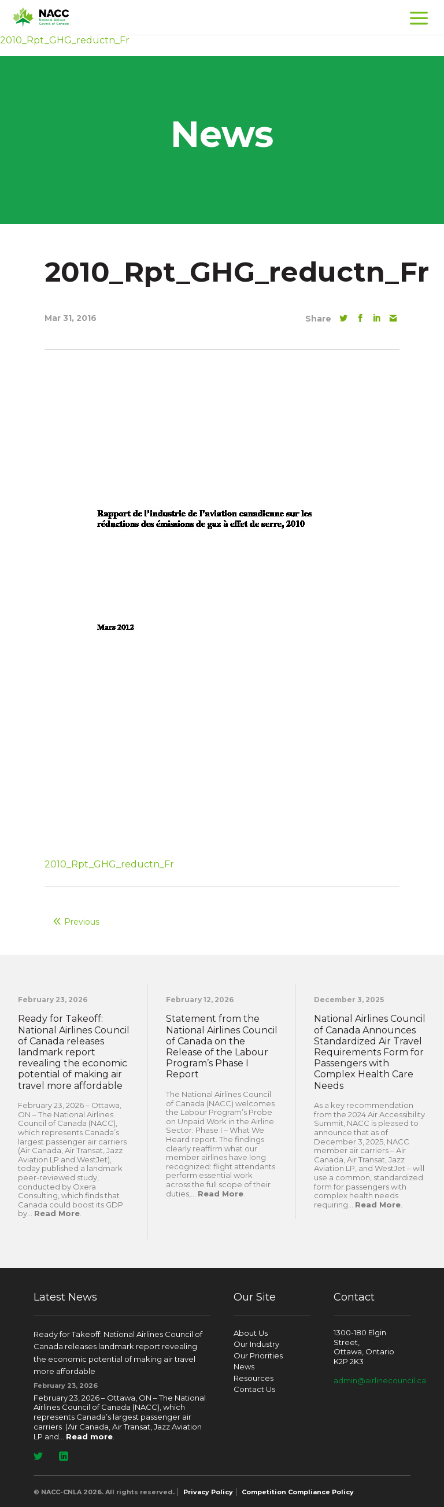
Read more (89, 1436)
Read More (57, 1213)
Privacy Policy (208, 1492)
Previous (81, 922)
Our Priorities (258, 1355)
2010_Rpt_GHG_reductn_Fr (109, 864)
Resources (253, 1378)
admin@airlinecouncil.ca (380, 1380)
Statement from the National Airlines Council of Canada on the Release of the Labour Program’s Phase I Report (222, 1046)
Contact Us (254, 1389)
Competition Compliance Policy (298, 1492)
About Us (251, 1333)
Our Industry (256, 1344)
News (244, 1366)
